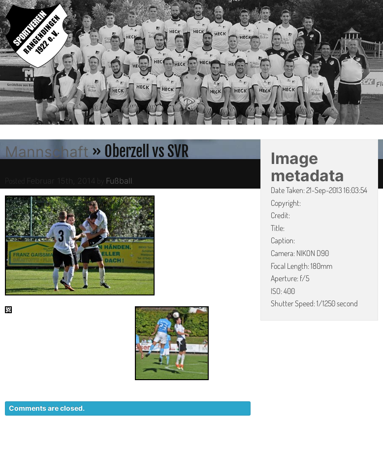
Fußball (119, 181)
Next (375, 63)
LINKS (367, 450)
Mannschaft (47, 152)
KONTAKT (199, 450)
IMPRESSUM (321, 450)
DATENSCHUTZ (258, 450)
